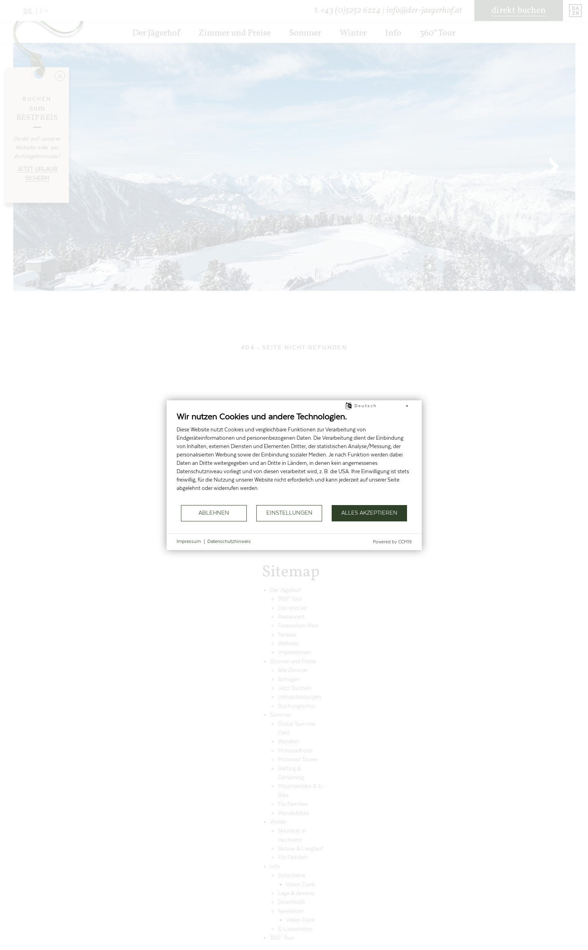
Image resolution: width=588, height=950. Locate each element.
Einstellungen (289, 513)
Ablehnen (214, 513)
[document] (294, 457)
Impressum (189, 541)
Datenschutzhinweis (229, 541)
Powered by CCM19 (392, 542)
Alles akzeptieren (369, 513)
